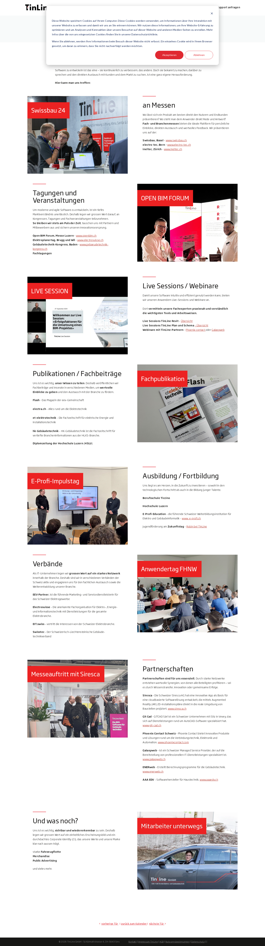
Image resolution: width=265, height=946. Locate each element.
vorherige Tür (110, 923)
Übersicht (187, 321)
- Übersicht (201, 325)
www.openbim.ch (86, 235)
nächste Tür (156, 923)
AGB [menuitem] (162, 941)
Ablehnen (199, 54)
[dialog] (132, 35)
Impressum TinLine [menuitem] (148, 941)
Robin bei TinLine (196, 526)
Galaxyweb (218, 329)
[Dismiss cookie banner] (212, 14)
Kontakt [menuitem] (132, 941)
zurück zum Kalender (133, 923)
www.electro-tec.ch (179, 144)
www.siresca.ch (177, 708)
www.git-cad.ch (152, 725)
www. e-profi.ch (191, 518)
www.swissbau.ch (176, 140)
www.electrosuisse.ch (90, 240)
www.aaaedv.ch (209, 779)
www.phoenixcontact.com (173, 742)
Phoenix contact (195, 329)
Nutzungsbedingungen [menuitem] (177, 941)
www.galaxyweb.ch (154, 759)
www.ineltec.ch (173, 149)
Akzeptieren (169, 54)
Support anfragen (228, 7)
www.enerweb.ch (153, 771)
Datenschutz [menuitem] (198, 941)
